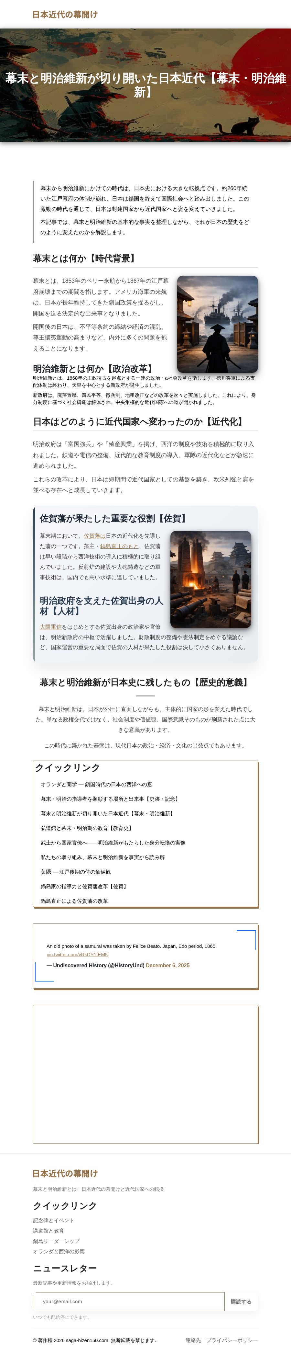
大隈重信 (51, 627)
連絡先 (193, 1340)
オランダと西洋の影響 (59, 1251)
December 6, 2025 (174, 1030)
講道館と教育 (48, 1230)
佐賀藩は (95, 536)
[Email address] (129, 1301)
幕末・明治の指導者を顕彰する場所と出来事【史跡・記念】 (110, 942)
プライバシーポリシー (232, 1340)
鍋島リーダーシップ (56, 1241)
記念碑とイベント (53, 1220)
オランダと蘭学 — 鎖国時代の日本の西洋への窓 (97, 928)
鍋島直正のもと (119, 546)
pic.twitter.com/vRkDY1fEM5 (76, 1019)
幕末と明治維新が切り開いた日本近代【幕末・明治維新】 (108, 957)
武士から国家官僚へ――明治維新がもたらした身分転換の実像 (113, 986)
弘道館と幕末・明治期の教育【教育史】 (87, 972)
